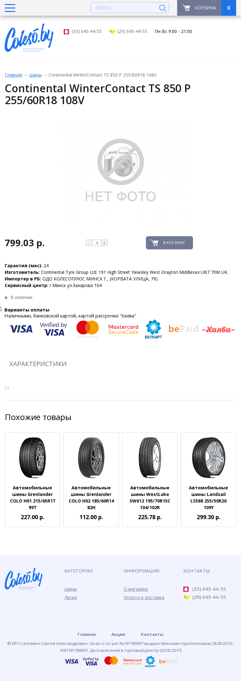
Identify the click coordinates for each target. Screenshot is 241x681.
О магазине (136, 589)
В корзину (174, 242)
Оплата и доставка (144, 597)
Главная (13, 75)
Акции (118, 634)
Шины (35, 75)
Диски (70, 597)
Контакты (152, 634)
